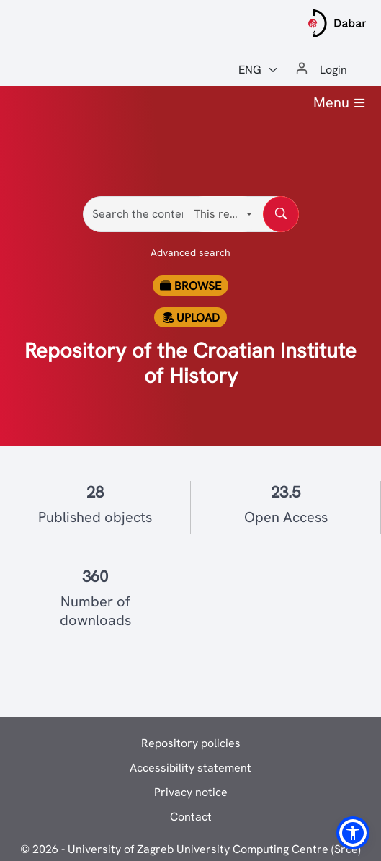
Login (333, 69)
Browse (190, 285)
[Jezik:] (258, 70)
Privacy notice (191, 792)
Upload (191, 317)
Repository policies (191, 743)
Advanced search (190, 252)
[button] (353, 833)
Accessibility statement (190, 767)
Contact (191, 816)
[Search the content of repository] (281, 214)
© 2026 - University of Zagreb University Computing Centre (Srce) (190, 849)
